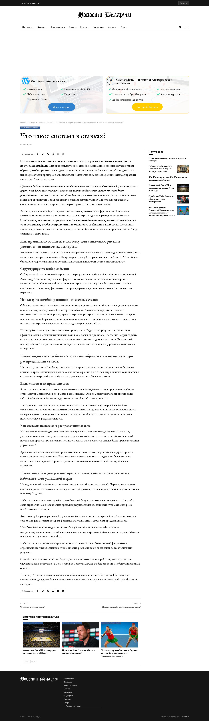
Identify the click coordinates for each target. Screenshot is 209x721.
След (33, 661)
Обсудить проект (61, 106)
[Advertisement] (104, 50)
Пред (26, 661)
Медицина (100, 27)
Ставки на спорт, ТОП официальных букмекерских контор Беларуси (30, 127)
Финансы (42, 27)
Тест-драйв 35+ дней (147, 106)
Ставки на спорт (73, 706)
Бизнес (73, 27)
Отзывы (44, 99)
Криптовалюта (58, 27)
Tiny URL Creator (182, 717)
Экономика (27, 27)
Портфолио (33, 99)
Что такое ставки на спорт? (32, 607)
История (114, 27)
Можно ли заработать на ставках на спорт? (121, 607)
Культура (86, 27)
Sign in (183, 3)
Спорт (126, 27)
